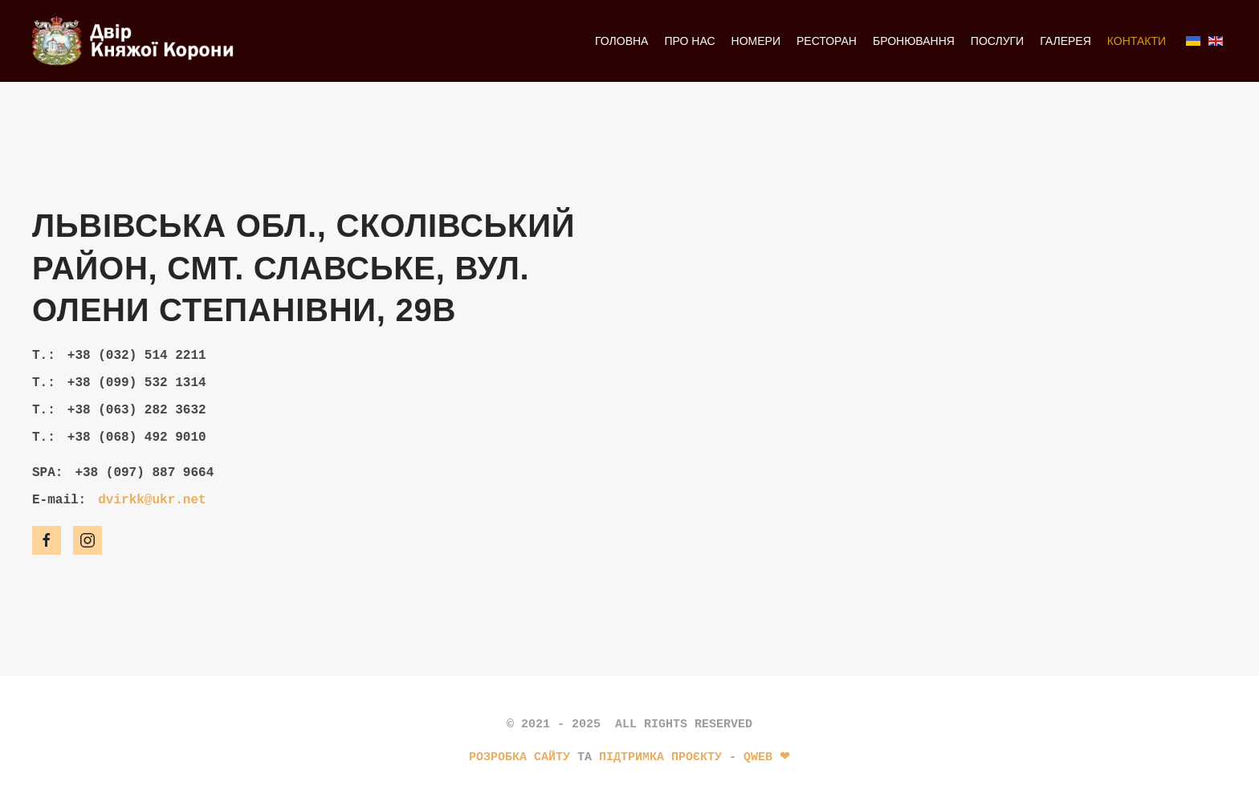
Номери (755, 41)
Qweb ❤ (767, 757)
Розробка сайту (519, 757)
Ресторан (827, 41)
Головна (621, 41)
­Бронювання (914, 41)
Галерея (1065, 41)
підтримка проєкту (660, 757)
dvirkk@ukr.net (152, 500)
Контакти (1136, 41)
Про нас (689, 41)
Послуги (997, 41)
